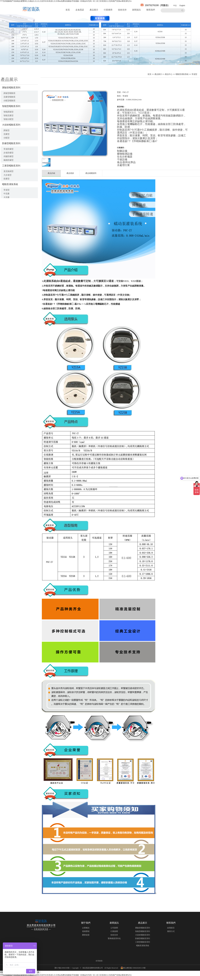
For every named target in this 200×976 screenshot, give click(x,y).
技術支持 (122, 10)
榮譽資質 (86, 935)
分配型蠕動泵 (9, 100)
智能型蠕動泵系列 (11, 106)
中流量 (7, 193)
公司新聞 (114, 928)
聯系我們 (150, 10)
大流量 (7, 197)
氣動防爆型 (8, 160)
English (182, 6)
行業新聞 (114, 931)
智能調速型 (8, 112)
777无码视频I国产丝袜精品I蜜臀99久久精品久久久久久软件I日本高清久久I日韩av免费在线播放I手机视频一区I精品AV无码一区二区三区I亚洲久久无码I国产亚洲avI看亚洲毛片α (65, 1)
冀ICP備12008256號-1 (62, 968)
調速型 (7, 130)
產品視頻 (70, 173)
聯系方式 (171, 931)
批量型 (7, 179)
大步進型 (7, 175)
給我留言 (171, 928)
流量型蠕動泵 (9, 97)
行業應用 (108, 10)
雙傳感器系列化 (114, 938)
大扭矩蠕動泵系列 (11, 125)
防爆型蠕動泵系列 (11, 143)
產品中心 (168, 74)
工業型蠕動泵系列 (11, 165)
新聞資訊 (136, 10)
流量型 (7, 134)
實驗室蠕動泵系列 (11, 87)
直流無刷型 (8, 171)
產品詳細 (51, 173)
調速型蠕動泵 (9, 93)
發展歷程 (86, 931)
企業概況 (86, 928)
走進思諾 (79, 10)
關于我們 (85, 923)
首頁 (68, 10)
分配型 (7, 138)
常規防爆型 (8, 149)
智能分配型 (8, 119)
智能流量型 (8, 115)
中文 (175, 6)
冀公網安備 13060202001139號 (133, 967)
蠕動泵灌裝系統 (10, 184)
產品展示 (94, 10)
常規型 (7, 190)
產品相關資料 (90, 173)
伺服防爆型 (8, 156)
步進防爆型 (8, 153)
